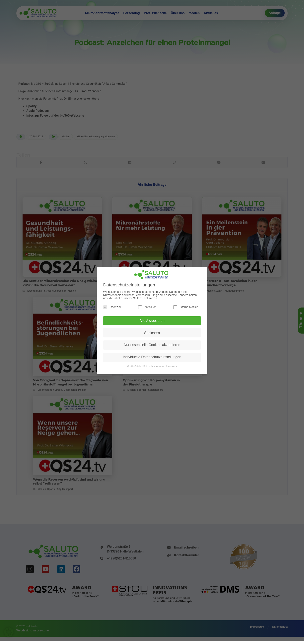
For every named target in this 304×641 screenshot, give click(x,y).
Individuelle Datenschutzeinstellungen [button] (152, 357)
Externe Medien (185, 307)
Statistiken (147, 307)
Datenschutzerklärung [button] (153, 366)
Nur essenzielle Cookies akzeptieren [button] (152, 345)
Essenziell (112, 307)
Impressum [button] (171, 366)
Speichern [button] (152, 333)
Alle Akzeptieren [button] (152, 321)
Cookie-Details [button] (134, 366)
